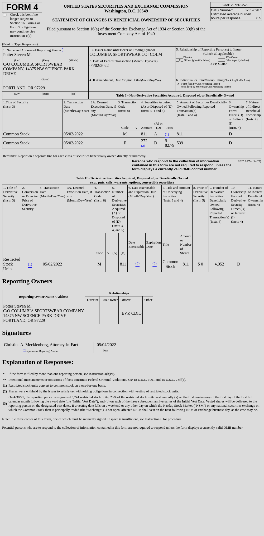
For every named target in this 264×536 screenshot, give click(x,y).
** (24, 350)
